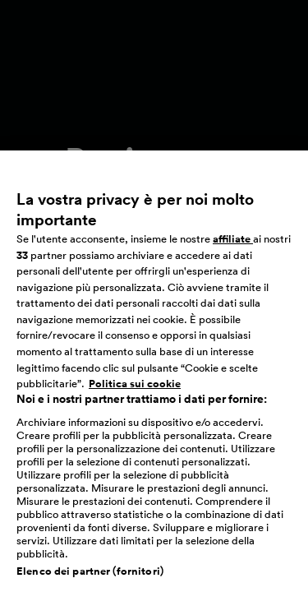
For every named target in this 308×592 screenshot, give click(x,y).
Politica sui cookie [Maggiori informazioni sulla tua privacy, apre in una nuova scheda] (135, 391)
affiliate (233, 246)
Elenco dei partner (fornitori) (89, 578)
